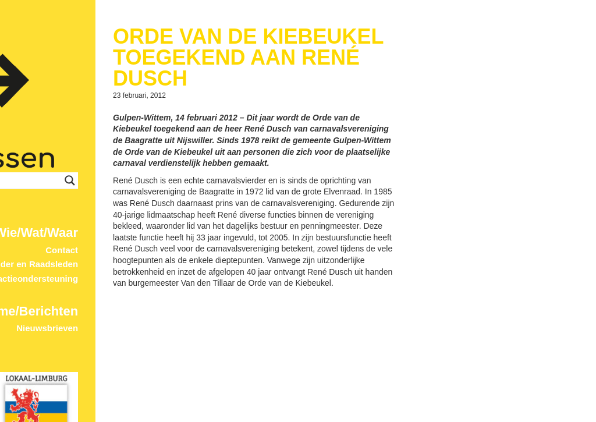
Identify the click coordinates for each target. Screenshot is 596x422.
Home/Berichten (207, 286)
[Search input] (177, 155)
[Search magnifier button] (248, 155)
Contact (240, 225)
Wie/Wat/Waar (215, 207)
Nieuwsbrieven (226, 303)
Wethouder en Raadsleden (202, 239)
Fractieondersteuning (212, 253)
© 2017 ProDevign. (232, 416)
